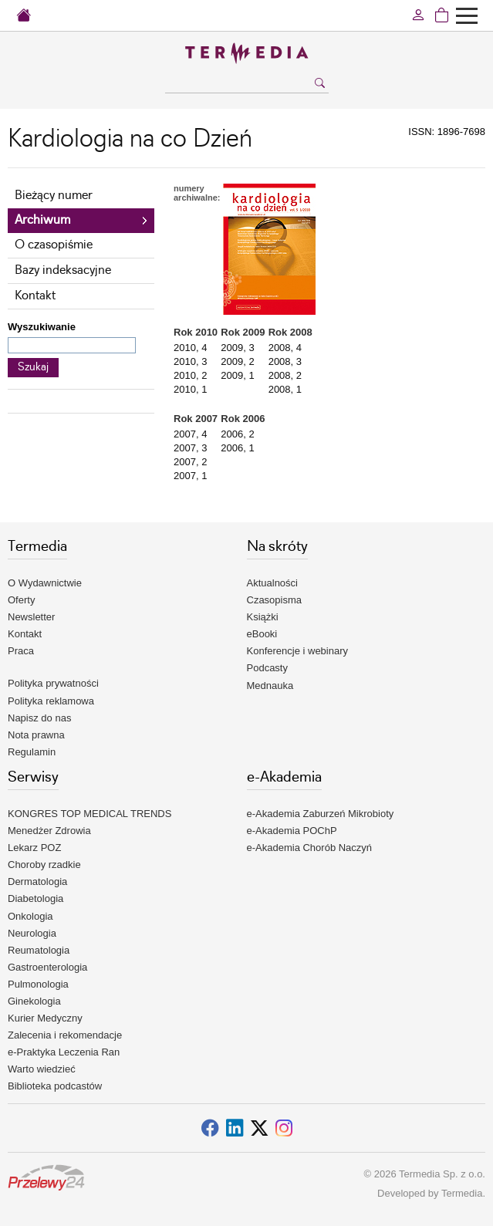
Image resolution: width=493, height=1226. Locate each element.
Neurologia (32, 933)
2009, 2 (237, 361)
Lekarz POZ (34, 847)
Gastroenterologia (47, 967)
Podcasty (267, 668)
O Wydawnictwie (45, 583)
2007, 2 (190, 462)
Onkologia (30, 916)
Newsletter (31, 617)
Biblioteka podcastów (55, 1086)
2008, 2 (285, 375)
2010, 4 (190, 347)
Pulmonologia (38, 984)
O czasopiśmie (54, 245)
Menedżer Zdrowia (49, 830)
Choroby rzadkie (44, 864)
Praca (21, 651)
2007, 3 (190, 448)
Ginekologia (34, 1001)
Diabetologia (35, 898)
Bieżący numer (54, 195)
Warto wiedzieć (42, 1069)
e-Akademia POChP (292, 830)
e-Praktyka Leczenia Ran (64, 1052)
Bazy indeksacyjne (63, 270)
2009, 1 (237, 375)
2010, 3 (190, 361)
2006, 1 (237, 448)
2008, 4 (285, 347)
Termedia (461, 1193)
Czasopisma (274, 600)
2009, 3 (237, 347)
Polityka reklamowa (51, 701)
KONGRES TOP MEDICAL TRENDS (89, 813)
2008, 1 (285, 389)
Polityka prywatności (53, 683)
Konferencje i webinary (298, 651)
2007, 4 (190, 434)
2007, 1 (190, 475)
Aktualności (272, 583)
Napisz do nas (39, 718)
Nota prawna (36, 735)
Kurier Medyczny (45, 1018)
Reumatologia (38, 950)
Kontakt (35, 295)
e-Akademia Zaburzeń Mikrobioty (320, 813)
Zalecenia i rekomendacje (65, 1035)
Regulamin (32, 752)
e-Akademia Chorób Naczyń (310, 847)
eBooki (262, 634)
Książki (263, 617)
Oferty (21, 600)
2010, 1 (190, 389)
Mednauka (270, 685)
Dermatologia (37, 881)
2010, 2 (190, 375)
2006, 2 (237, 434)
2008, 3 (285, 361)
